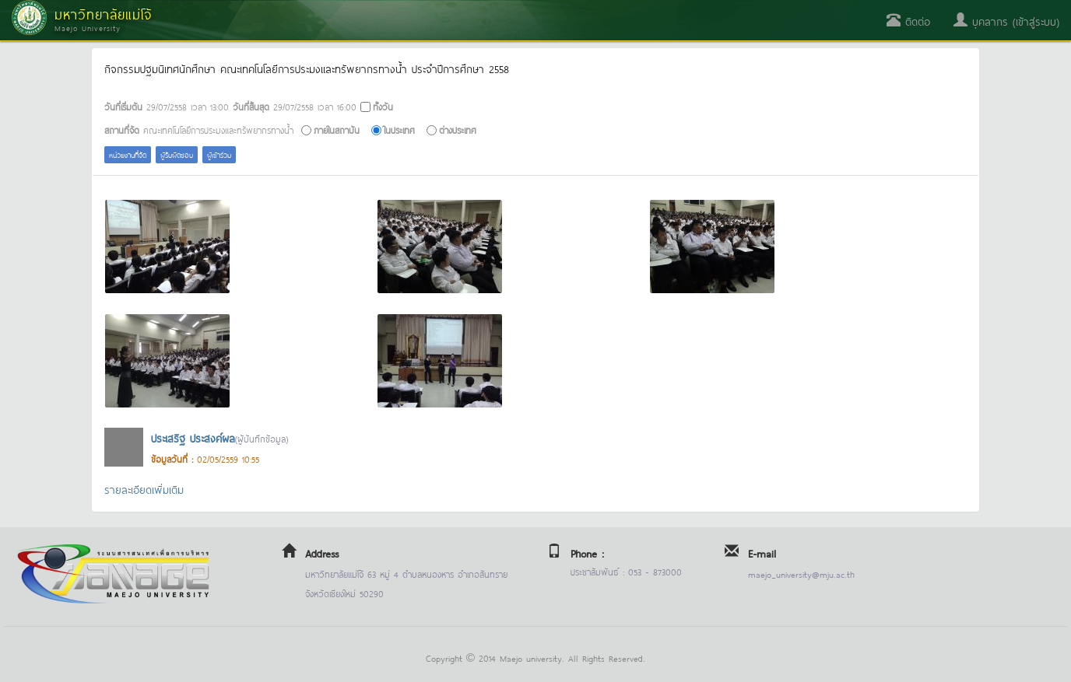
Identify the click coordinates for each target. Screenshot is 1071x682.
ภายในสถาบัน (337, 129)
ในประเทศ (399, 129)
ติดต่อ (908, 21)
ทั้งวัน (383, 106)
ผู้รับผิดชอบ (176, 154)
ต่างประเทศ (457, 129)
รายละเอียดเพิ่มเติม (144, 489)
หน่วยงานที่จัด (127, 154)
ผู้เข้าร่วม (219, 154)
